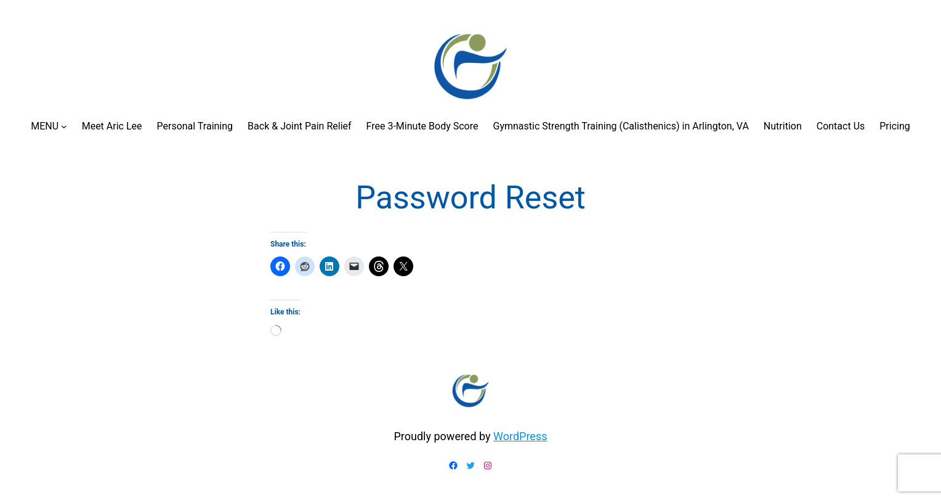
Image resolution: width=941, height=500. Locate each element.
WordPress (520, 436)
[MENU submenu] (64, 126)
